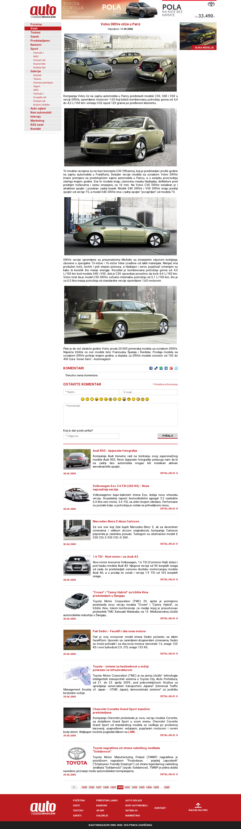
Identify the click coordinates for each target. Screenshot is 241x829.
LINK (131, 732)
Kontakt (35, 129)
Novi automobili (40, 112)
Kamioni (35, 44)
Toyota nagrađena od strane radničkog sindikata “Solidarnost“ (126, 749)
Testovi (35, 32)
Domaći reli (39, 60)
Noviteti (37, 75)
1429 (113, 787)
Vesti (33, 28)
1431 (127, 787)
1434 (149, 787)
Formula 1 (38, 53)
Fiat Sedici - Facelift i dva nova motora (119, 631)
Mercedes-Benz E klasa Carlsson (116, 521)
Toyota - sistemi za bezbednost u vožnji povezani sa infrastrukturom (121, 668)
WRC (36, 56)
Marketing (37, 120)
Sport (34, 49)
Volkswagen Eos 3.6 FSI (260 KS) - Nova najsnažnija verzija (121, 487)
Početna (36, 24)
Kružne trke (39, 64)
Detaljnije (167, 473)
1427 (98, 787)
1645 (166, 787)
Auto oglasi (38, 108)
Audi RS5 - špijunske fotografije (115, 450)
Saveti (34, 36)
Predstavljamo (40, 40)
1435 (156, 787)
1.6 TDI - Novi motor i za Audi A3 (115, 556)
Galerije (35, 71)
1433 (141, 787)
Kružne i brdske (41, 104)
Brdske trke (39, 67)
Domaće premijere (43, 82)
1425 (84, 787)
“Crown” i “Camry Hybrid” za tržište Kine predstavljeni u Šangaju (120, 594)
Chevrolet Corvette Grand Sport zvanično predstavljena (121, 710)
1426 (91, 787)
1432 (134, 787)
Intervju (35, 116)
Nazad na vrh (198, 810)
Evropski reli (39, 97)
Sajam (36, 86)
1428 (105, 787)
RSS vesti (36, 124)
